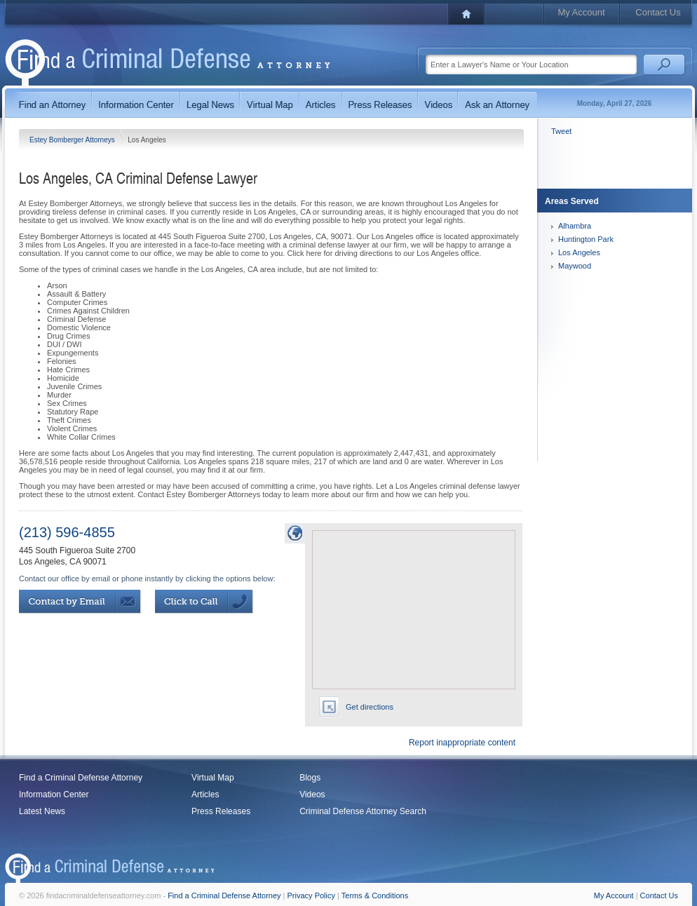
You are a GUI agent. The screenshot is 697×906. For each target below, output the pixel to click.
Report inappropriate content (462, 743)
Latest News (42, 811)
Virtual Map (212, 778)
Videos (312, 794)
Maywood (574, 266)
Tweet (561, 131)
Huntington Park (586, 239)
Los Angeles (579, 252)
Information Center (53, 794)
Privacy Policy (311, 895)
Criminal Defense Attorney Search (362, 811)
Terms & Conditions (374, 895)
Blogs (309, 778)
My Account (580, 12)
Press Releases (220, 811)
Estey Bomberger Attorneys (73, 140)
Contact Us (657, 12)
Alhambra (574, 226)
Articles (205, 794)
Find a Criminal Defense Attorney (80, 778)
